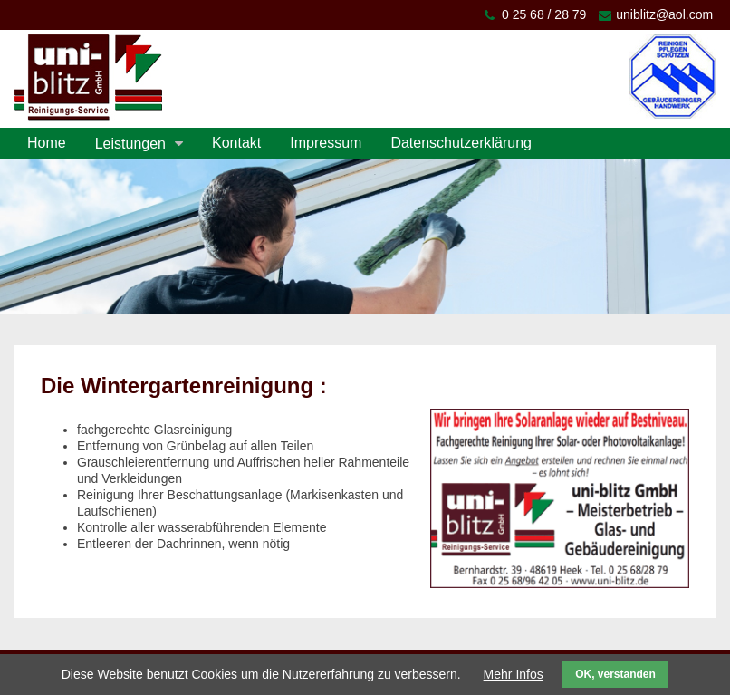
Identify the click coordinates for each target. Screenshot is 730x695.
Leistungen (130, 143)
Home (46, 142)
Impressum (325, 142)
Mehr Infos (513, 674)
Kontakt (236, 142)
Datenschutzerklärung (461, 142)
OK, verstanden (615, 674)
